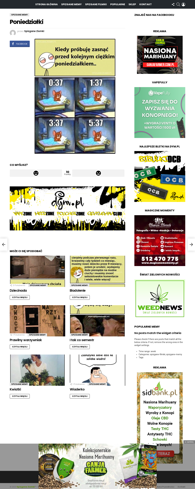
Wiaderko (77, 387)
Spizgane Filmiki (96, 3)
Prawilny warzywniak (26, 338)
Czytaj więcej (19, 295)
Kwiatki (15, 387)
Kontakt (145, 3)
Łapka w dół (98, 171)
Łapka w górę (36, 171)
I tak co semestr (82, 338)
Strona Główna (46, 3)
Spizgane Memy (71, 3)
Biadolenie (78, 289)
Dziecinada (18, 289)
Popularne (117, 3)
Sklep (132, 3)
